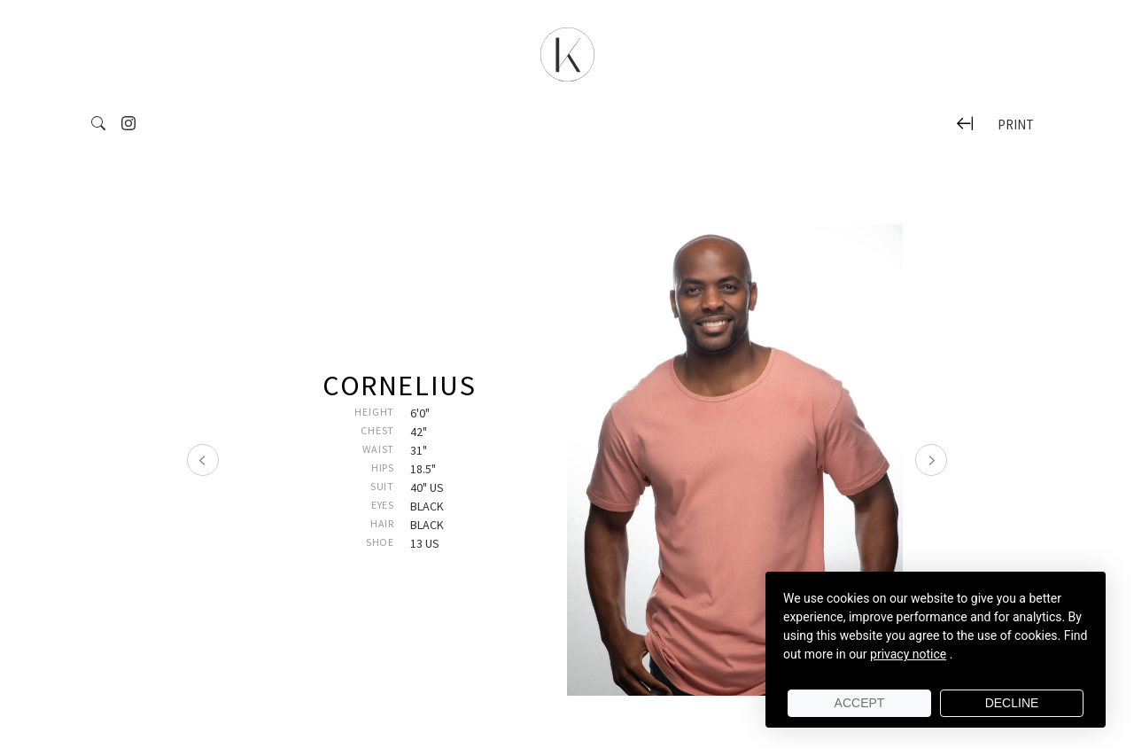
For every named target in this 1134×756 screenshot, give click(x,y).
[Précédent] (203, 460)
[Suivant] (931, 460)
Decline (1012, 703)
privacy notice (908, 654)
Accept (860, 703)
